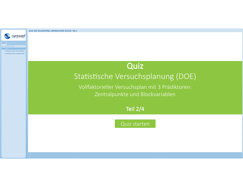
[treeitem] (14, 50)
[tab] (4, 43)
